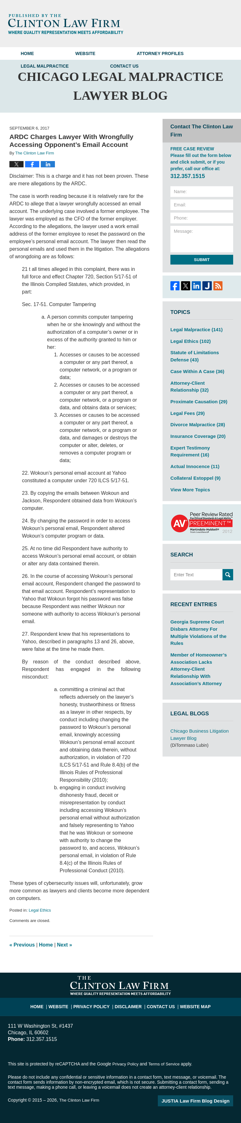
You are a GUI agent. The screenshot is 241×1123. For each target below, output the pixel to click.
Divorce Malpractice (195, 419)
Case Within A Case (195, 369)
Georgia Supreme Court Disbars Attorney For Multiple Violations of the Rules (201, 620)
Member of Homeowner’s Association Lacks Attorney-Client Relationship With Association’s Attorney (200, 647)
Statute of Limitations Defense (192, 354)
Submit (202, 259)
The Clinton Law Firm (80, 1100)
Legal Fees (186, 408)
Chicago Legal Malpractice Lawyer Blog (65, 24)
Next (64, 944)
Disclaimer (128, 1004)
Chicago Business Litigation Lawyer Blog (197, 707)
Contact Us (124, 66)
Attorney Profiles (160, 53)
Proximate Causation (196, 397)
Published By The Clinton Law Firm (200, 24)
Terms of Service (165, 1063)
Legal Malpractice (45, 66)
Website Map (191, 1004)
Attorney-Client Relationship (200, 383)
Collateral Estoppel (193, 470)
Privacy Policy (95, 1004)
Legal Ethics (40, 910)
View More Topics (188, 481)
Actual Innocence (193, 459)
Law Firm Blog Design (203, 1100)
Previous (22, 944)
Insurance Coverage (196, 430)
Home (27, 53)
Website (85, 53)
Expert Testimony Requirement (188, 445)
